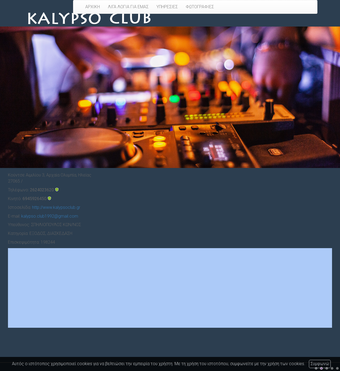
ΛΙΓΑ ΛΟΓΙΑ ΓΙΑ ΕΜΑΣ (128, 6)
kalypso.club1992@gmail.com (49, 216)
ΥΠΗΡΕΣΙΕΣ (167, 6)
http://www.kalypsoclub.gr (56, 207)
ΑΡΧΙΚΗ (92, 6)
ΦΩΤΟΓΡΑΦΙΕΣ (200, 6)
